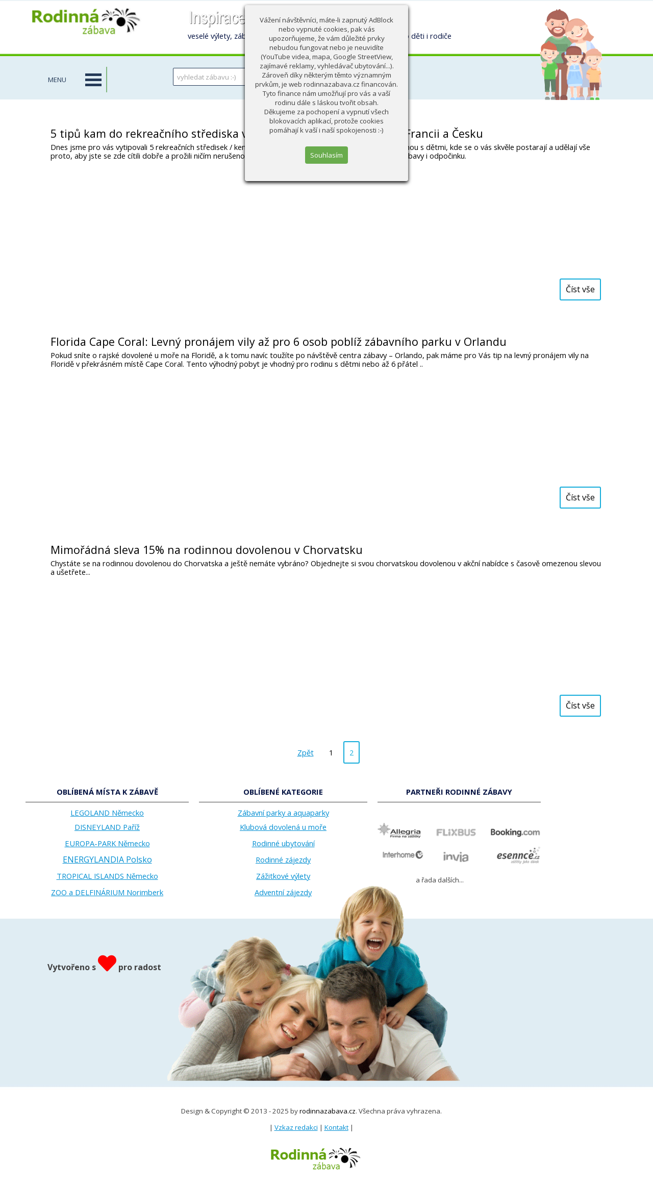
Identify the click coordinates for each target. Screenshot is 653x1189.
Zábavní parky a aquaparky (283, 812)
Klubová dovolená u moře (283, 827)
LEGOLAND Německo (107, 812)
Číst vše (580, 289)
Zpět (305, 752)
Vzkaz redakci (296, 1127)
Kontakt (336, 1127)
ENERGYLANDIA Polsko (107, 859)
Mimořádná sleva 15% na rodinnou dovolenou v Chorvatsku (207, 549)
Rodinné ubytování (283, 843)
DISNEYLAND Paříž (107, 827)
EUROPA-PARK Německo (107, 843)
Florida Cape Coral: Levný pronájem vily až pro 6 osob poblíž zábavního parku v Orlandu (279, 341)
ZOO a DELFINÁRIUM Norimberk (107, 892)
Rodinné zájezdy (283, 859)
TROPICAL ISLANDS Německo (107, 876)
